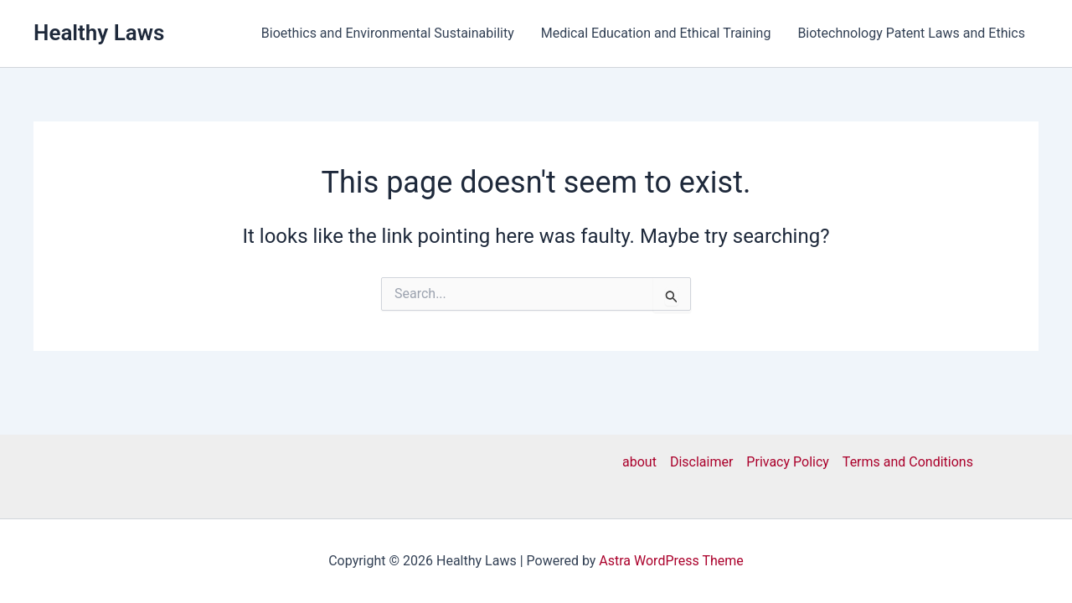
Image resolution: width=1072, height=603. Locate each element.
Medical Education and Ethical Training (656, 33)
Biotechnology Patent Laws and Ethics (911, 33)
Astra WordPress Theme (671, 561)
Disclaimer (701, 462)
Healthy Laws (99, 32)
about (639, 462)
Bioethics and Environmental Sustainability (387, 33)
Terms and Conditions (908, 462)
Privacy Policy (787, 462)
